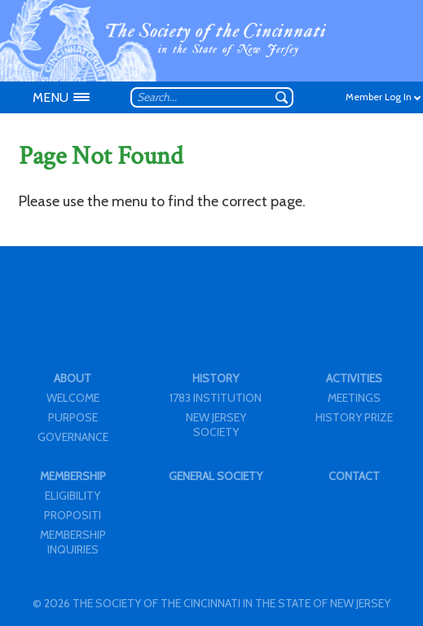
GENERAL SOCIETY (215, 476)
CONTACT (354, 476)
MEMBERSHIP (73, 476)
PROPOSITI (72, 515)
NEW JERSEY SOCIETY (216, 424)
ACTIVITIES (354, 378)
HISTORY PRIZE (354, 417)
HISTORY (215, 378)
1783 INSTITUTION (216, 397)
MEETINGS (354, 397)
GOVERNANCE (72, 437)
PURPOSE (73, 417)
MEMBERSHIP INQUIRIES (73, 542)
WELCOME (72, 397)
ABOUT (72, 378)
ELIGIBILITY (72, 495)
